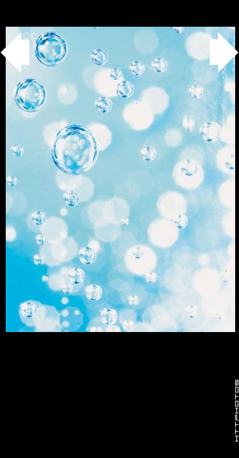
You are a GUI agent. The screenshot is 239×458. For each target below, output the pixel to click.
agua (71, 6)
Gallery (24, 6)
